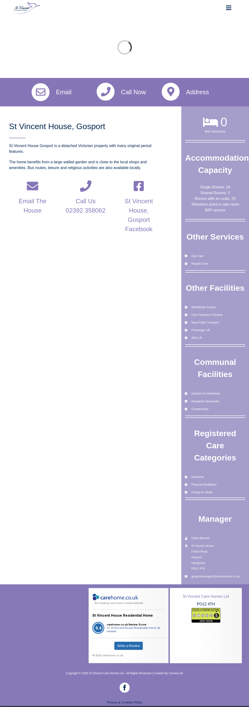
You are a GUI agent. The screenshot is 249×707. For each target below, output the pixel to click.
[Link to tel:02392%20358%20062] (85, 186)
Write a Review (128, 646)
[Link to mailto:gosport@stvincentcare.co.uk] (32, 186)
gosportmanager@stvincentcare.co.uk (215, 576)
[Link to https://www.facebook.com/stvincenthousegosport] (139, 186)
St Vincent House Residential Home (122, 615)
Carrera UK (176, 673)
